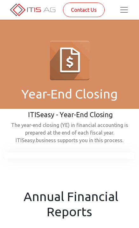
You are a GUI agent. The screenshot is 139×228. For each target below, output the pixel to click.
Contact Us (84, 10)
